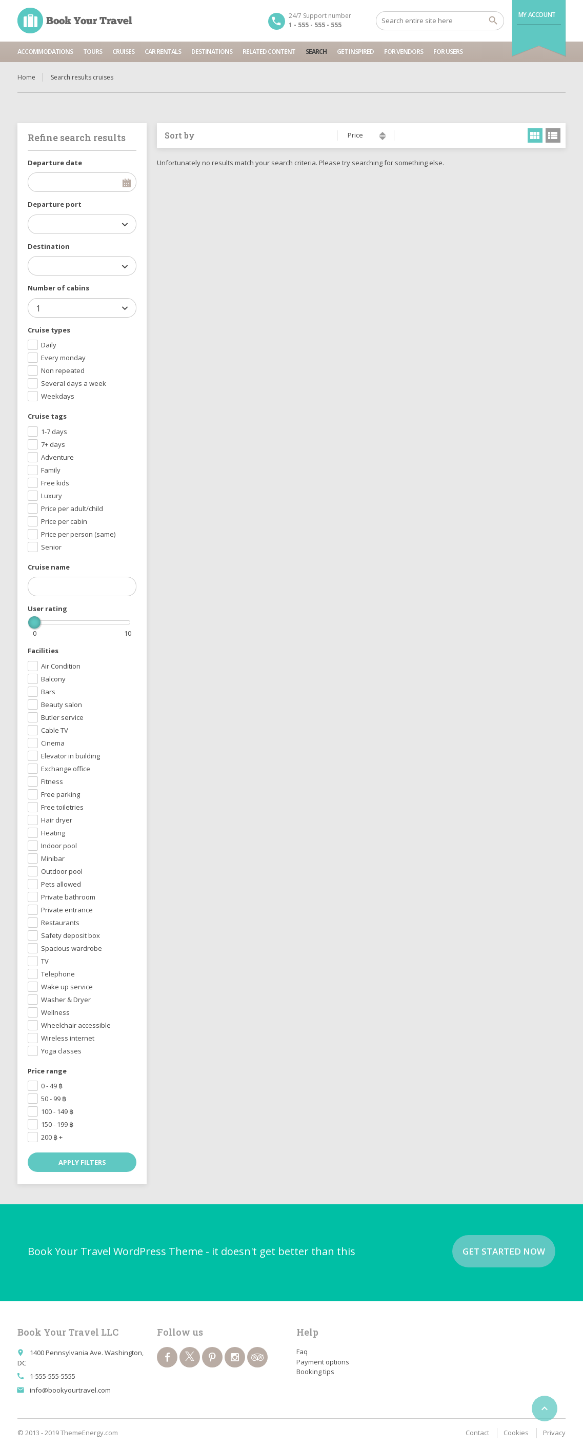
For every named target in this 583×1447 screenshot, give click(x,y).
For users (448, 51)
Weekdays (57, 396)
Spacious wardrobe (71, 948)
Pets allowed (61, 884)
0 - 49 (52, 1085)
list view (553, 135)
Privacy (554, 1432)
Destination (49, 246)
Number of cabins (58, 287)
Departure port (55, 204)
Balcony (53, 678)
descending (382, 138)
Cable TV (54, 730)
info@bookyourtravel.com (70, 1390)
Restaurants (60, 922)
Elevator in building (70, 755)
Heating (53, 832)
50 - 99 (53, 1098)
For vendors (403, 51)
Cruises (123, 51)
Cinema (53, 743)
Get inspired (355, 51)
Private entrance (67, 909)
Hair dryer (56, 820)
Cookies (516, 1432)
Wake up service (67, 986)
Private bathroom (68, 897)
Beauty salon (61, 704)
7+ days (53, 444)
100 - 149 (57, 1111)
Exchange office (65, 768)
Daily (48, 344)
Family (51, 470)
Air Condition (61, 666)
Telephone (58, 974)
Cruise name (49, 567)
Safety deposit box (70, 935)
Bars (48, 691)
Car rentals (163, 51)
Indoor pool (59, 845)
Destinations (211, 51)
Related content (269, 51)
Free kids (55, 482)
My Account (537, 14)
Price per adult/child (72, 508)
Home (26, 77)
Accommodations (45, 51)
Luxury (51, 495)
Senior (51, 547)
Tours (92, 51)
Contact (477, 1432)
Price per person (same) (78, 534)
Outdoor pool (62, 871)
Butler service (62, 717)
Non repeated (63, 370)
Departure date (55, 162)
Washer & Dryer (66, 999)
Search (316, 51)
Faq (302, 1351)
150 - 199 (57, 1124)
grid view (535, 135)
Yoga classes (61, 1050)
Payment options (322, 1361)
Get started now (504, 1251)
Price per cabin (64, 521)
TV (45, 961)
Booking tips (315, 1371)
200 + (52, 1137)
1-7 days (54, 431)
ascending (382, 133)
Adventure (57, 457)
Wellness (55, 1012)
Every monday (63, 357)
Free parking (60, 794)
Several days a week (73, 383)
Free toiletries (62, 807)
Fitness (52, 781)
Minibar (53, 858)
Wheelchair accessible (76, 1025)
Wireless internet (67, 1038)
